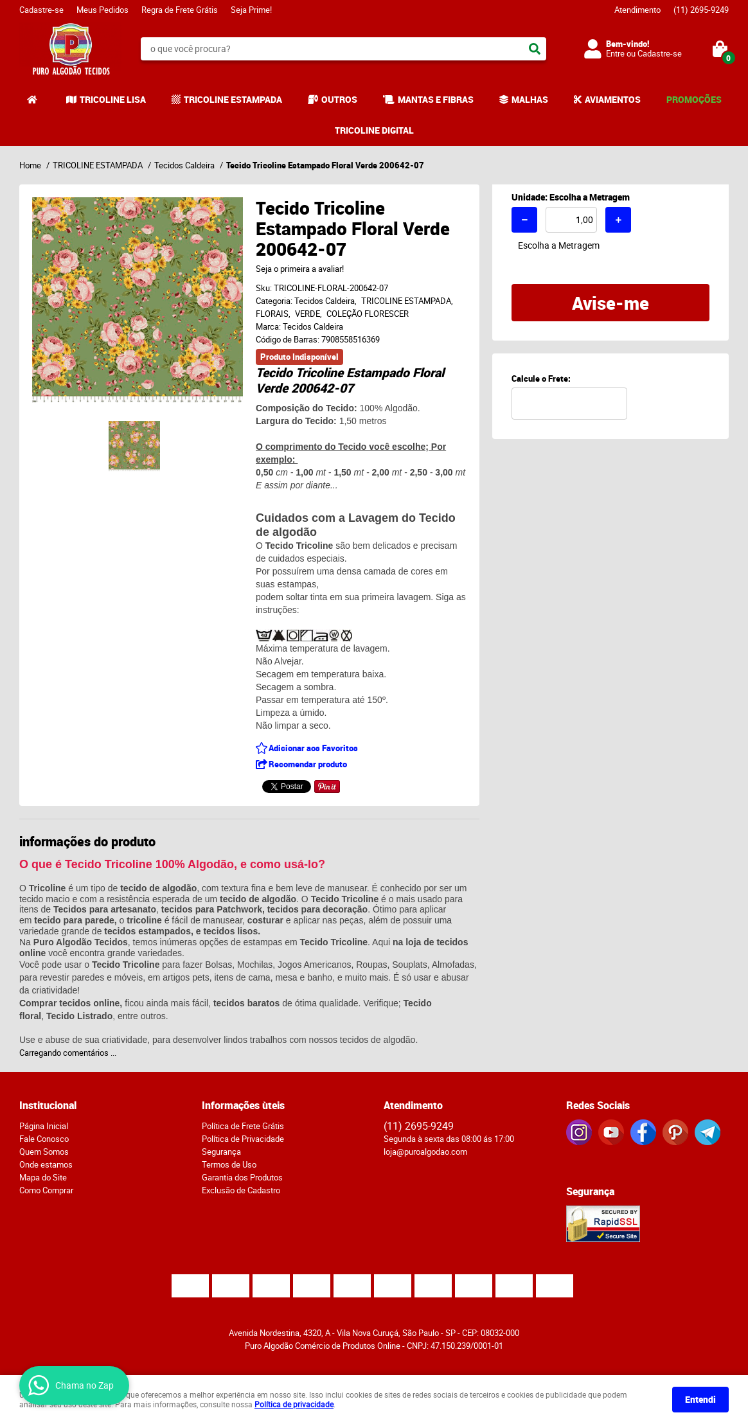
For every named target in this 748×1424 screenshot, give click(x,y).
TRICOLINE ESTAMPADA (233, 99)
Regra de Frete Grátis (179, 9)
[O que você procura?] (534, 48)
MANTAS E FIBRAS (436, 99)
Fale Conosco (44, 1138)
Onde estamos (46, 1164)
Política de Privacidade (243, 1138)
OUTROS (339, 99)
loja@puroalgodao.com (425, 1151)
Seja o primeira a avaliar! (300, 268)
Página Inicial (43, 1126)
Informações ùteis (243, 1105)
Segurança (221, 1151)
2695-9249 (701, 9)
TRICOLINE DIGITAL (374, 130)
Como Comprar (46, 1190)
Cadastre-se (41, 9)
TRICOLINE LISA (113, 99)
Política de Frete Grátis (243, 1126)
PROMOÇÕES (694, 99)
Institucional (47, 1105)
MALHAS (530, 99)
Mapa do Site (43, 1177)
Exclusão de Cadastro (241, 1190)
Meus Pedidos (102, 9)
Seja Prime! (251, 9)
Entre (615, 53)
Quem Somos (44, 1151)
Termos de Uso (229, 1164)
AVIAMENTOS (613, 99)
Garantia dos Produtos (242, 1177)
